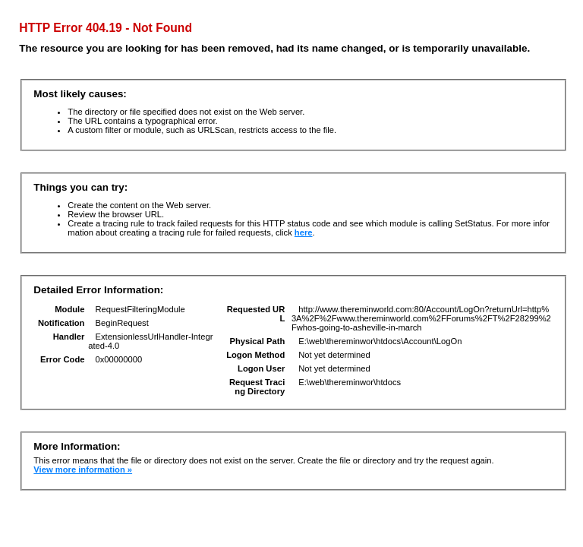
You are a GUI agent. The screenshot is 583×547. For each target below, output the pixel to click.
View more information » (82, 469)
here (304, 232)
